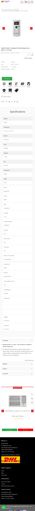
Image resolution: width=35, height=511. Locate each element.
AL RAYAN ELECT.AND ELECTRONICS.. (11, 53)
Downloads (4, 475)
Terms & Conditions (6, 482)
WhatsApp (7, 79)
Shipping (17, 364)
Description (17, 340)
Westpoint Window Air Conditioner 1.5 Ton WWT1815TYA (17, 411)
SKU (2, 64)
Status (2, 62)
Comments (17, 374)
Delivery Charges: (5, 69)
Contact (3, 484)
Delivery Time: (4, 67)
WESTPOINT (16, 9)
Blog (2, 473)
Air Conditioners (9, 9)
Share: (2, 101)
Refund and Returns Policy (7, 486)
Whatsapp (9, 430)
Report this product (29, 360)
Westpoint (6, 140)
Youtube (25, 430)
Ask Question (28, 58)
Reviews (17, 369)
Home (2, 9)
